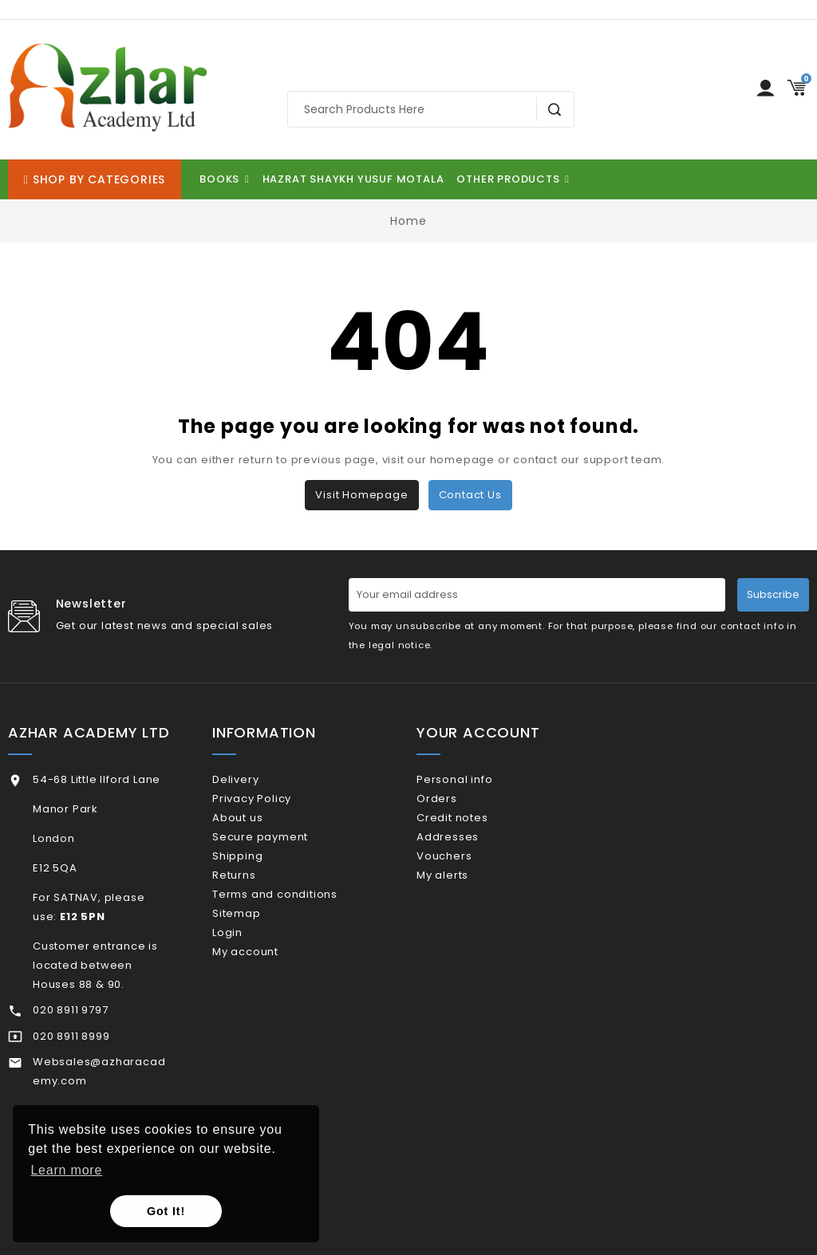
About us (258, 831)
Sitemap (256, 960)
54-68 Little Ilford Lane (96, 779)
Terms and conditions (295, 934)
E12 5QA (55, 867)
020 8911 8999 (71, 1036)
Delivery (256, 779)
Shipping (258, 883)
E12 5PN (82, 916)
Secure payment (280, 857)
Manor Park (65, 808)
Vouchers (465, 883)
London (54, 838)
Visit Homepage (361, 494)
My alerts (463, 909)
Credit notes (473, 831)
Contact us (470, 494)
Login (248, 986)
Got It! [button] (166, 1211)
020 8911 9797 (70, 1009)
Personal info (475, 779)
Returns (254, 909)
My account (266, 1012)
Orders (458, 805)
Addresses (468, 857)
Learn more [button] (66, 1170)
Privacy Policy (272, 805)
